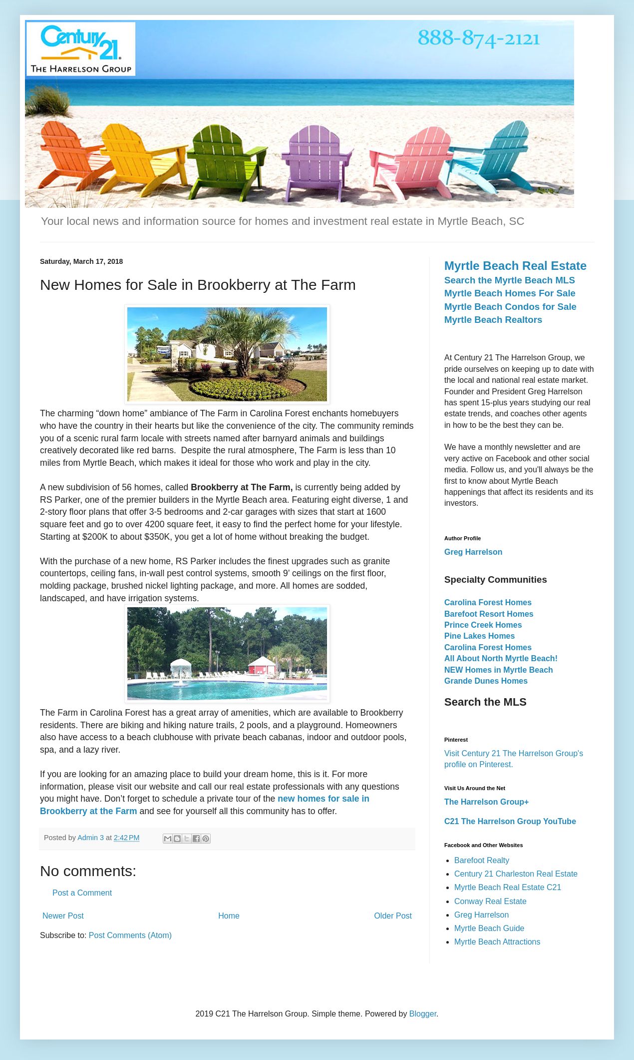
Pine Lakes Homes (479, 636)
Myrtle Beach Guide (489, 928)
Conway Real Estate (490, 901)
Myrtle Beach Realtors (493, 319)
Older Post (393, 916)
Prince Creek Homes (483, 625)
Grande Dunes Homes (486, 681)
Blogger (422, 1014)
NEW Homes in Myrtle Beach (498, 670)
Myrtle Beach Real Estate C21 (507, 887)
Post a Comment (82, 893)
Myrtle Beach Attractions (497, 942)
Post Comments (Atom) (130, 935)
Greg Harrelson (481, 915)
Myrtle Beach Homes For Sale (510, 293)
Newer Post (63, 916)
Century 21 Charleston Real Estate (516, 874)
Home (229, 916)
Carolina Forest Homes (488, 602)
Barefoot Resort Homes (489, 614)
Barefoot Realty (481, 860)
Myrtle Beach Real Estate (515, 265)
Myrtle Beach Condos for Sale (510, 306)
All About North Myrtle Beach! (501, 658)
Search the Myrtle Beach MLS (509, 280)
